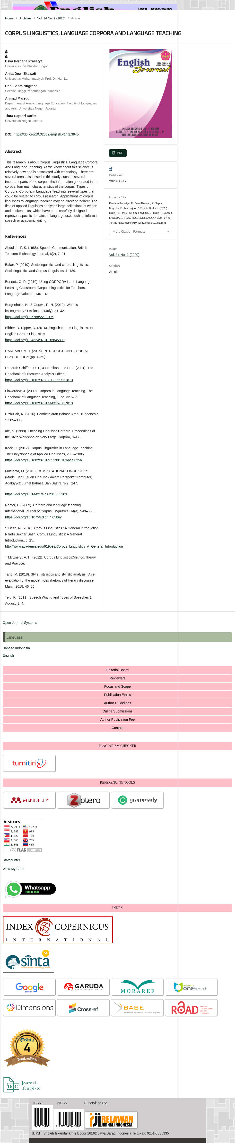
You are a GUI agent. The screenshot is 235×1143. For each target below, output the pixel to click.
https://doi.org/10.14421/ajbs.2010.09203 (36, 494)
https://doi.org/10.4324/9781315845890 (34, 340)
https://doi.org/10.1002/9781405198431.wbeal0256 (43, 460)
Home (9, 18)
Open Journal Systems (20, 623)
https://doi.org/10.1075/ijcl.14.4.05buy (33, 517)
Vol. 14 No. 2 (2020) (51, 18)
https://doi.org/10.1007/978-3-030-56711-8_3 (39, 380)
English (8, 655)
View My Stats (13, 869)
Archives (25, 18)
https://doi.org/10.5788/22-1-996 (29, 317)
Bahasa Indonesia (16, 648)
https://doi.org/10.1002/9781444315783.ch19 (39, 403)
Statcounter (11, 860)
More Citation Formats (129, 231)
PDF (119, 153)
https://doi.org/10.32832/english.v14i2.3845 (46, 134)
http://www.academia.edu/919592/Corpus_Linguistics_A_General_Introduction (64, 546)
